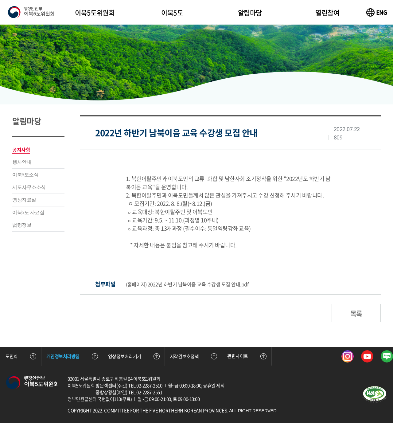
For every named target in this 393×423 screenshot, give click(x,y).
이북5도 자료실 (28, 212)
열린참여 (327, 12)
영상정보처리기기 (134, 356)
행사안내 (21, 162)
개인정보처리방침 (72, 356)
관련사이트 (247, 356)
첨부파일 (105, 284)
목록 (356, 313)
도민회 (20, 356)
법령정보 (21, 225)
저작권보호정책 (193, 356)
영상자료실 (24, 199)
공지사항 (21, 149)
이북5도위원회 (95, 12)
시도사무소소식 (29, 187)
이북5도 (172, 12)
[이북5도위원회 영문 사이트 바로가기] (376, 12)
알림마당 (250, 12)
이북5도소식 (25, 174)
